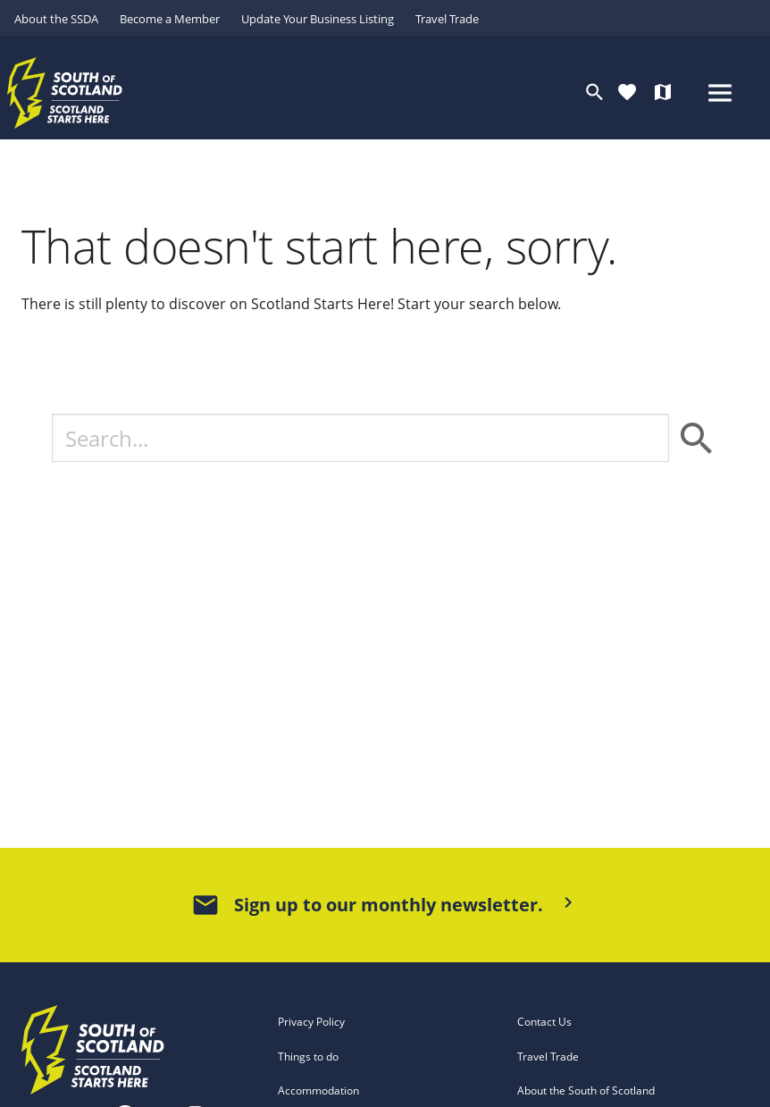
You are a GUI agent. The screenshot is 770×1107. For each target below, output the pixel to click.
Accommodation (318, 1090)
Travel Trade (447, 19)
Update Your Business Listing (317, 19)
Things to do (308, 1056)
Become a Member (170, 19)
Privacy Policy (311, 1021)
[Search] (361, 438)
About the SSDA (56, 19)
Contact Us (544, 1021)
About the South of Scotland (586, 1090)
